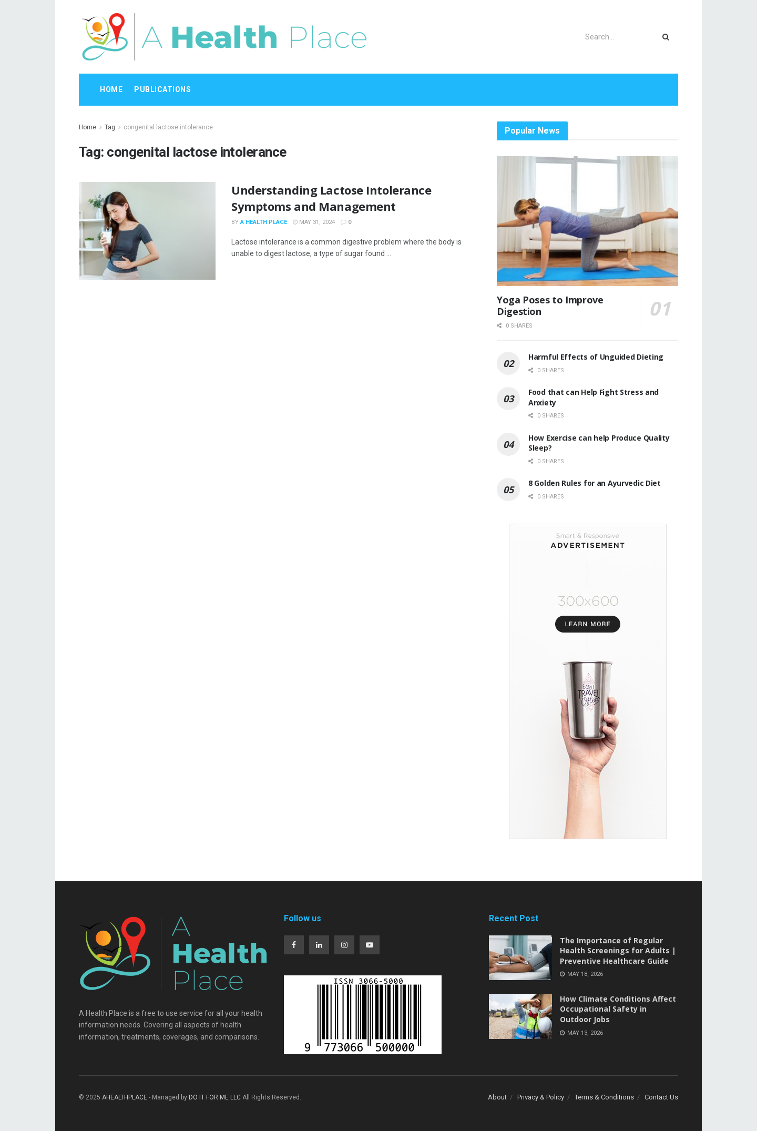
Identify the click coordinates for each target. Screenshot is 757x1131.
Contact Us (661, 1097)
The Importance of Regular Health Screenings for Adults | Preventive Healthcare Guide (618, 950)
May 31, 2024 (314, 222)
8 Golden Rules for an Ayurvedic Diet (594, 483)
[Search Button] (668, 36)
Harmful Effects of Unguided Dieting (595, 357)
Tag (110, 127)
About (497, 1097)
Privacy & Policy (540, 1097)
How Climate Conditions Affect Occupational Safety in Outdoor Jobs (618, 1009)
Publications (162, 89)
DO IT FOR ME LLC (215, 1097)
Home (111, 89)
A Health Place (263, 222)
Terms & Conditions (604, 1097)
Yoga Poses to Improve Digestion (550, 305)
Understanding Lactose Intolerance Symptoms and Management (331, 198)
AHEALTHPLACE (124, 1097)
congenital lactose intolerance (168, 127)
